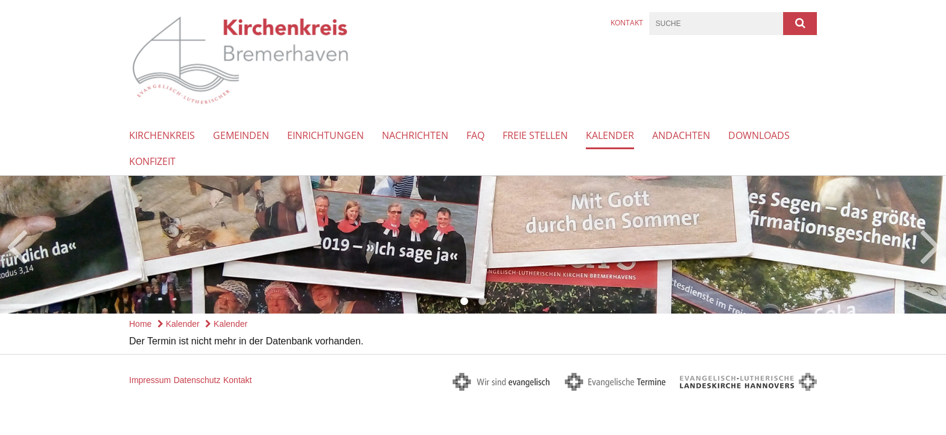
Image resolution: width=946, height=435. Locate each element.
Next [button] (930, 244)
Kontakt (627, 23)
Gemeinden (241, 135)
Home (140, 324)
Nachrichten (415, 135)
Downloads (759, 135)
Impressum (150, 380)
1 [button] (464, 301)
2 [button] (482, 301)
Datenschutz (197, 380)
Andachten (681, 135)
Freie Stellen (535, 135)
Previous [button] (16, 244)
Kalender (610, 135)
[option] (473, 245)
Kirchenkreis (162, 135)
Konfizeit (152, 161)
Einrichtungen (325, 135)
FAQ (475, 135)
